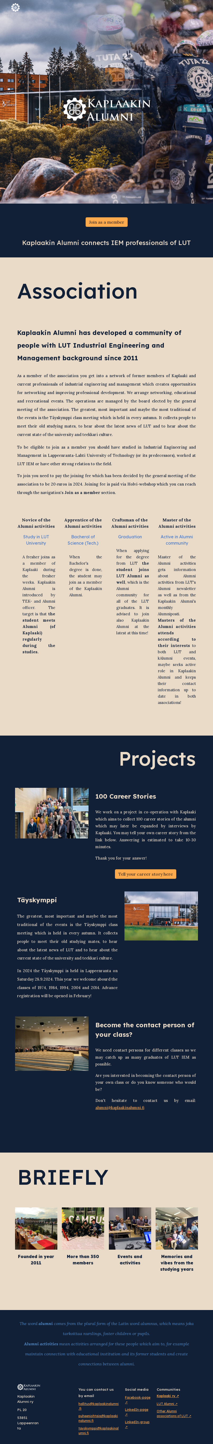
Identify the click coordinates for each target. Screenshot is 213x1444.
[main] (106, 242)
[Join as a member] (106, 222)
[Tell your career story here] (145, 874)
